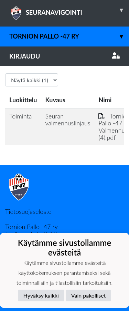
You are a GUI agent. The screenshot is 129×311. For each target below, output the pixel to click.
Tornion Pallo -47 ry (69, 36)
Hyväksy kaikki (41, 295)
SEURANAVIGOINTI (69, 10)
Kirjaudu (64, 56)
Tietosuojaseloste (28, 211)
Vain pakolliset (88, 295)
